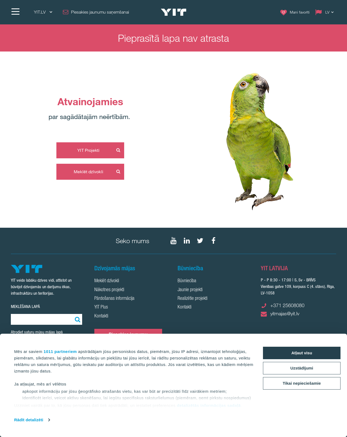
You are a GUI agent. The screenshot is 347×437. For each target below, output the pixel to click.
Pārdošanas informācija (114, 298)
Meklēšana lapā (25, 306)
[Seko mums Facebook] (213, 240)
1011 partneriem (60, 351)
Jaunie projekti (190, 290)
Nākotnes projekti (109, 290)
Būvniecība (187, 281)
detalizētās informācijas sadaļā (209, 405)
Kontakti (101, 316)
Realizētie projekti (192, 298)
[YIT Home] (173, 12)
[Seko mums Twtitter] (200, 240)
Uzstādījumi (301, 368)
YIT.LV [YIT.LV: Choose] (43, 12)
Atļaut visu (301, 353)
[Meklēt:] (77, 319)
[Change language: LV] (325, 12)
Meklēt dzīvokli (88, 171)
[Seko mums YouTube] (173, 240)
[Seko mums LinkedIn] (186, 240)
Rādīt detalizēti (28, 419)
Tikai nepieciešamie (302, 383)
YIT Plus (101, 307)
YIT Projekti (88, 150)
